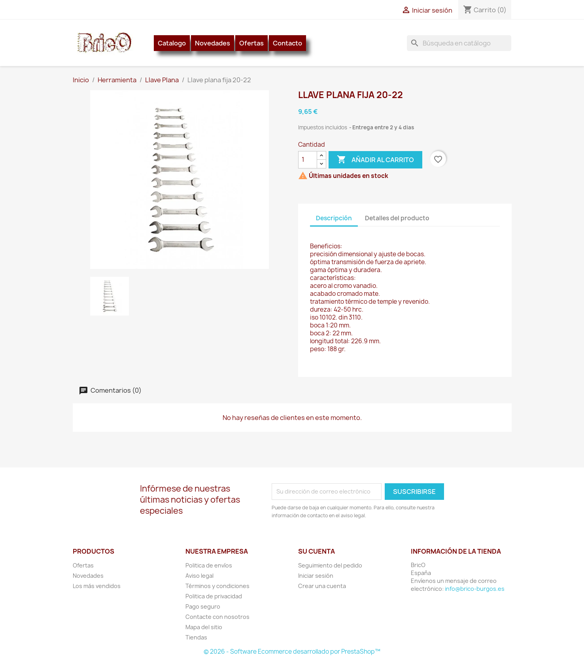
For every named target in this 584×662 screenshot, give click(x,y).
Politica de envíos (208, 565)
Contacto (287, 43)
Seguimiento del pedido (330, 565)
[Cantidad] (307, 159)
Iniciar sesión (315, 575)
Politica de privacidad (213, 596)
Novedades (212, 43)
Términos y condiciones (217, 586)
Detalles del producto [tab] (397, 218)
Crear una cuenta (322, 586)
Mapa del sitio (203, 627)
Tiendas (196, 637)
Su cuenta (316, 551)
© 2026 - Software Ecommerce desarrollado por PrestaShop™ (292, 651)
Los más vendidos (97, 586)
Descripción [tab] (334, 218)
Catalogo (172, 43)
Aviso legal (199, 575)
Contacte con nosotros (217, 616)
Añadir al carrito (375, 160)
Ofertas (251, 43)
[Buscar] (459, 43)
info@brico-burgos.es (475, 588)
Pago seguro (202, 606)
